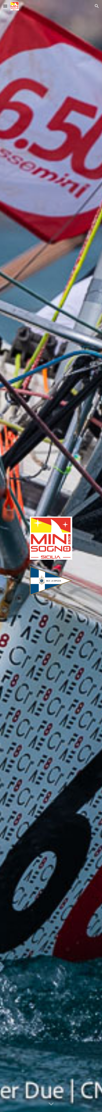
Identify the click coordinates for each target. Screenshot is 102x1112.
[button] (5, 6)
